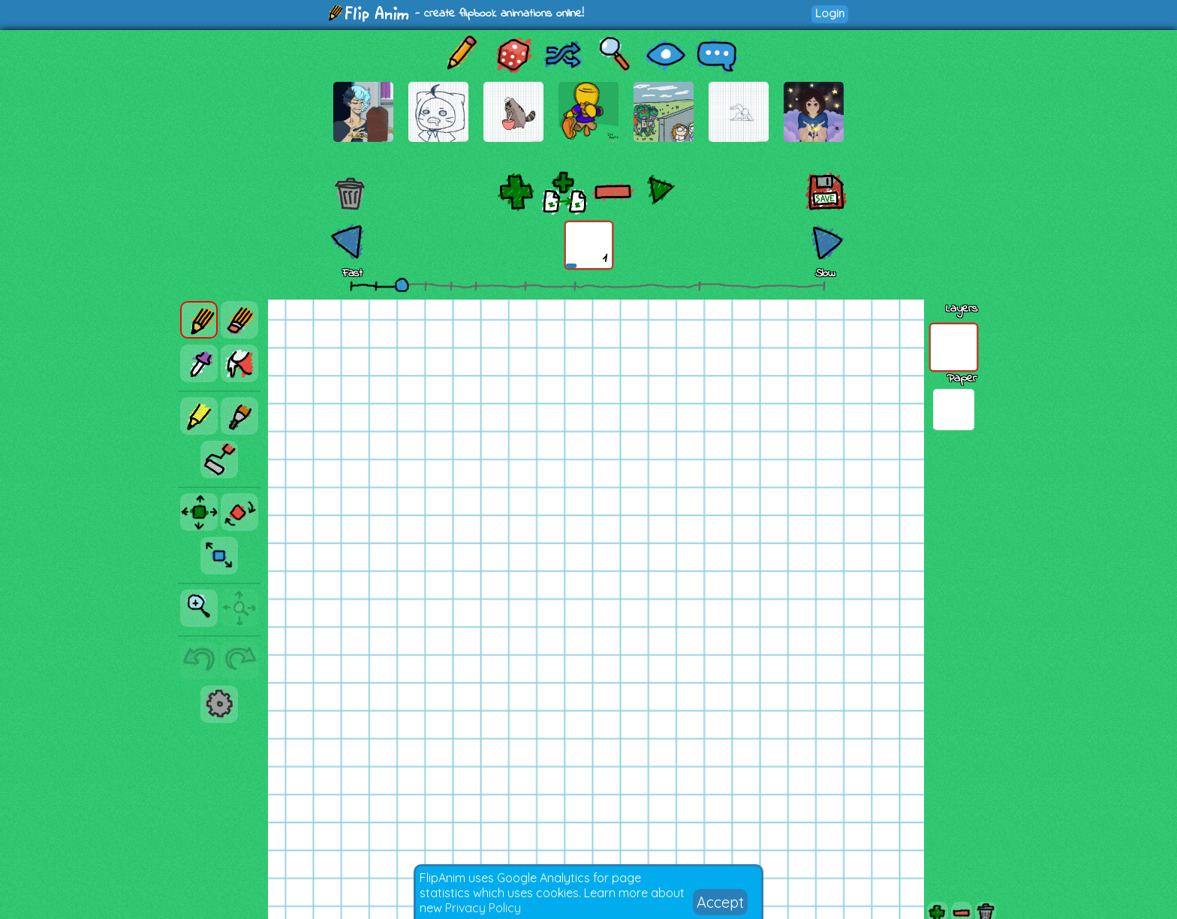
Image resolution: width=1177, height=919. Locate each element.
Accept (720, 902)
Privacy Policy (483, 907)
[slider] (401, 284)
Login (829, 13)
